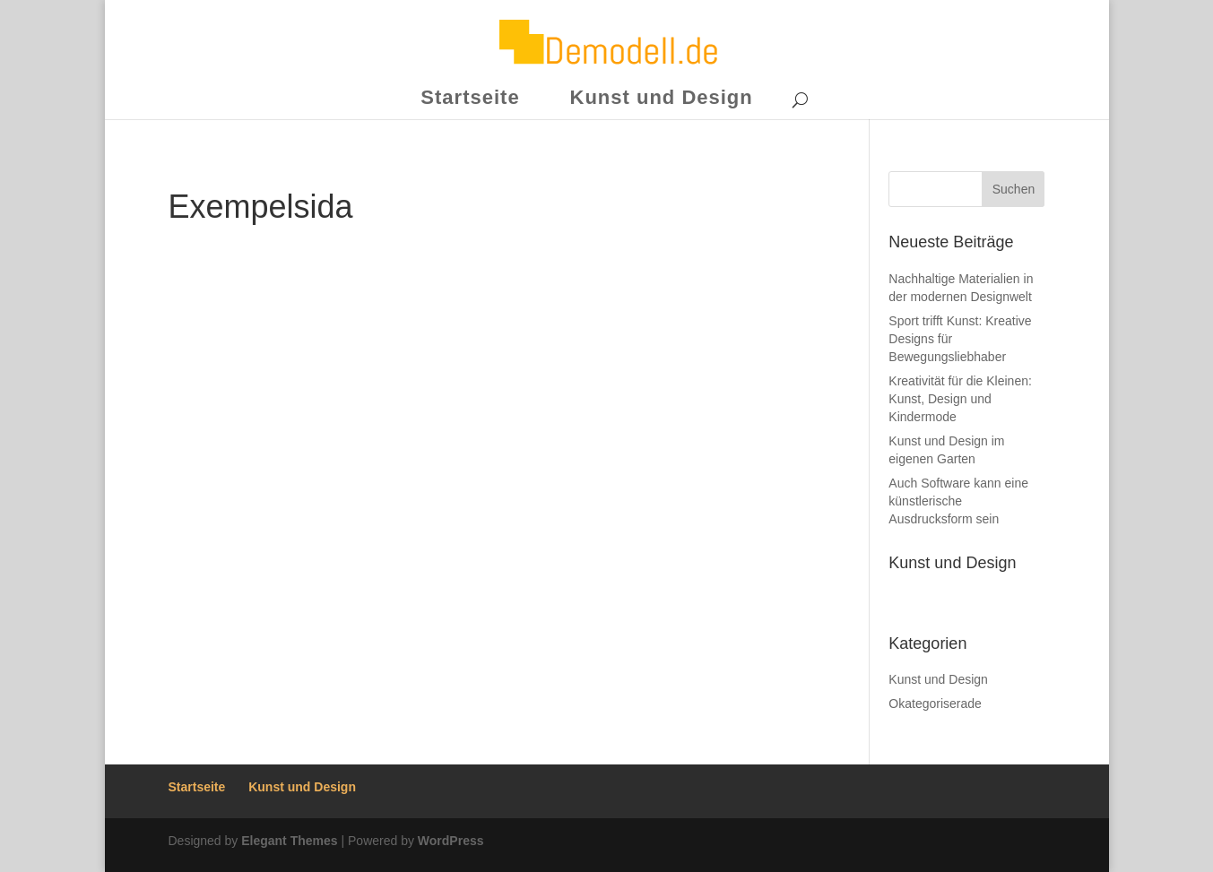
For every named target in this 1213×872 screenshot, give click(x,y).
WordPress (451, 840)
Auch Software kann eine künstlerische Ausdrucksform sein (958, 501)
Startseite (469, 97)
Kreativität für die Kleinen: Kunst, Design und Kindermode (960, 399)
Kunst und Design (661, 97)
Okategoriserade (935, 703)
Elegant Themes (289, 840)
